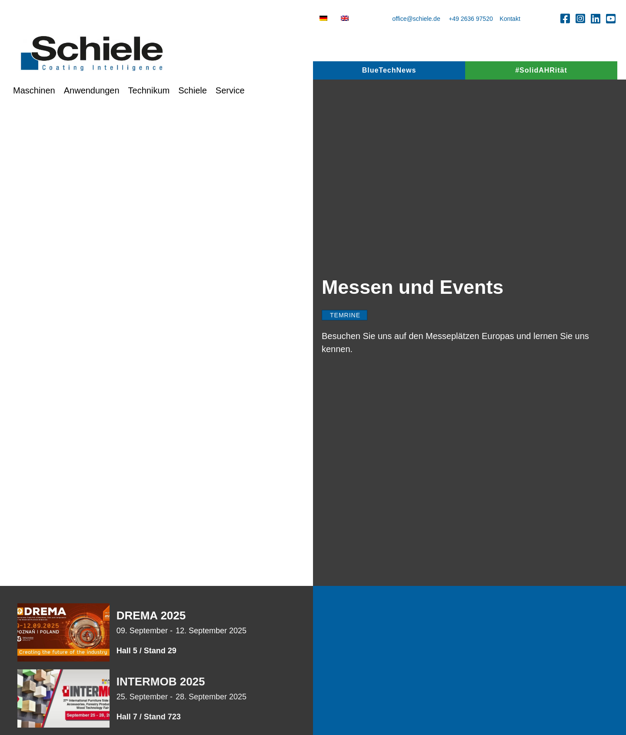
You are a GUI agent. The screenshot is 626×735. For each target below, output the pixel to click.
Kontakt (509, 18)
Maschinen (34, 90)
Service (230, 90)
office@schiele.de (416, 18)
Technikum (149, 90)
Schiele (192, 90)
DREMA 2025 (151, 615)
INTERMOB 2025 (161, 681)
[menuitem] (323, 18)
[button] (565, 18)
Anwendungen (92, 90)
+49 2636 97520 (471, 18)
